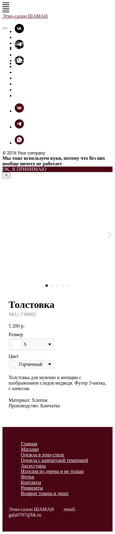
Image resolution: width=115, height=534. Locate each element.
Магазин (30, 449)
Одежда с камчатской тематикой (54, 460)
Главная (24, 37)
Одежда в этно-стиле (42, 454)
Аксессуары (33, 465)
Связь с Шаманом (35, 95)
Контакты (31, 482)
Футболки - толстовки (39, 55)
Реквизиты (32, 487)
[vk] (19, 31)
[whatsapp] (19, 142)
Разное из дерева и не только (49, 72)
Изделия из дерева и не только (52, 471)
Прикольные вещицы (39, 66)
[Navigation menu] (5, 4)
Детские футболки (36, 60)
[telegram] (19, 126)
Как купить (27, 90)
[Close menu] (4, 28)
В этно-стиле (29, 49)
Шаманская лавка (35, 43)
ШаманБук (27, 84)
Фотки (22, 78)
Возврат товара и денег (45, 493)
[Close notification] (6, 175)
